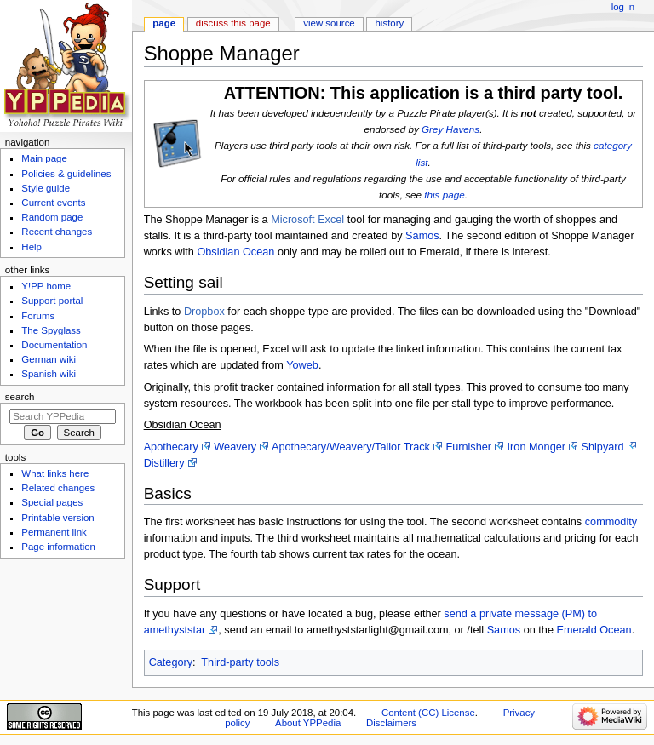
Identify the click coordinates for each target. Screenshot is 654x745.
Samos (422, 236)
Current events (53, 203)
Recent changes (56, 231)
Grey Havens (450, 129)
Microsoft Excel (307, 220)
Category (170, 662)
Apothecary (171, 447)
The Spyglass (50, 330)
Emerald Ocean (593, 630)
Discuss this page (233, 23)
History (390, 23)
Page (163, 23)
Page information (58, 547)
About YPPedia (308, 723)
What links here (55, 473)
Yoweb (302, 365)
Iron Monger (536, 447)
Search (20, 397)
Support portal (52, 300)
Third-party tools (240, 662)
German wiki (48, 359)
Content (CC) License (428, 713)
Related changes (58, 488)
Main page (44, 158)
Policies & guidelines (66, 174)
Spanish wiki (48, 374)
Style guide (45, 188)
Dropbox (204, 312)
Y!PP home (46, 286)
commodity (611, 522)
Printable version (57, 518)
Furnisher (468, 447)
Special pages (52, 502)
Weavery (235, 447)
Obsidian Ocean (235, 252)
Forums (37, 316)
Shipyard (603, 447)
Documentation (54, 345)
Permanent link (53, 532)
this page (444, 194)
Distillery (164, 463)
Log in (622, 7)
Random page (52, 217)
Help (31, 247)
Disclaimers (391, 723)
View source (328, 23)
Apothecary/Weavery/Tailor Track (351, 447)
